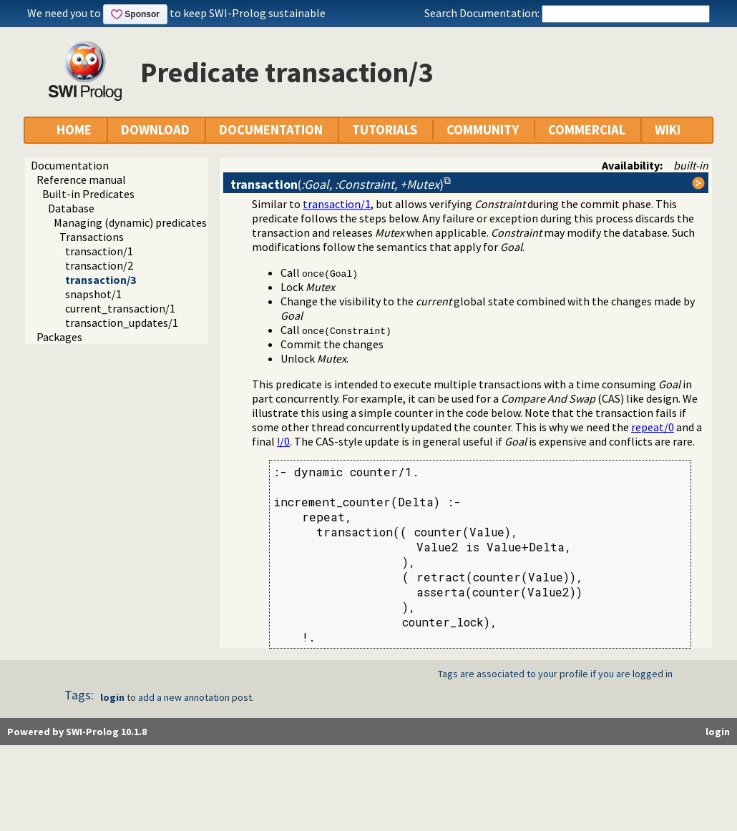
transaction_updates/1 (121, 322)
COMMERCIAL (586, 130)
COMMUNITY (482, 130)
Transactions (91, 237)
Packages (59, 337)
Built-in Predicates (88, 194)
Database (71, 208)
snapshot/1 (93, 294)
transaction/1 (99, 251)
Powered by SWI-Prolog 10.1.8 (77, 731)
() (337, 184)
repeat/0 (652, 427)
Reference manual (81, 179)
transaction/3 (100, 279)
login (112, 697)
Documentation (70, 165)
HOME (74, 130)
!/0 (283, 441)
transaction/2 (99, 265)
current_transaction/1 (120, 308)
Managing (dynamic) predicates (130, 222)
